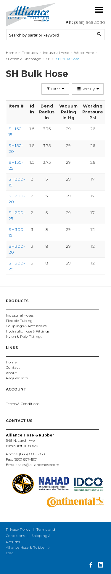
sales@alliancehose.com (38, 464)
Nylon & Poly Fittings (24, 336)
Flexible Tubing (19, 320)
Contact (13, 367)
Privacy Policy (18, 529)
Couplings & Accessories (26, 326)
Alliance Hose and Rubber (31, 15)
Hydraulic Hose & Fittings (27, 331)
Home (11, 362)
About (11, 372)
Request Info (17, 378)
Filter (55, 89)
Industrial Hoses (19, 315)
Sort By (88, 89)
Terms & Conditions (23, 403)
